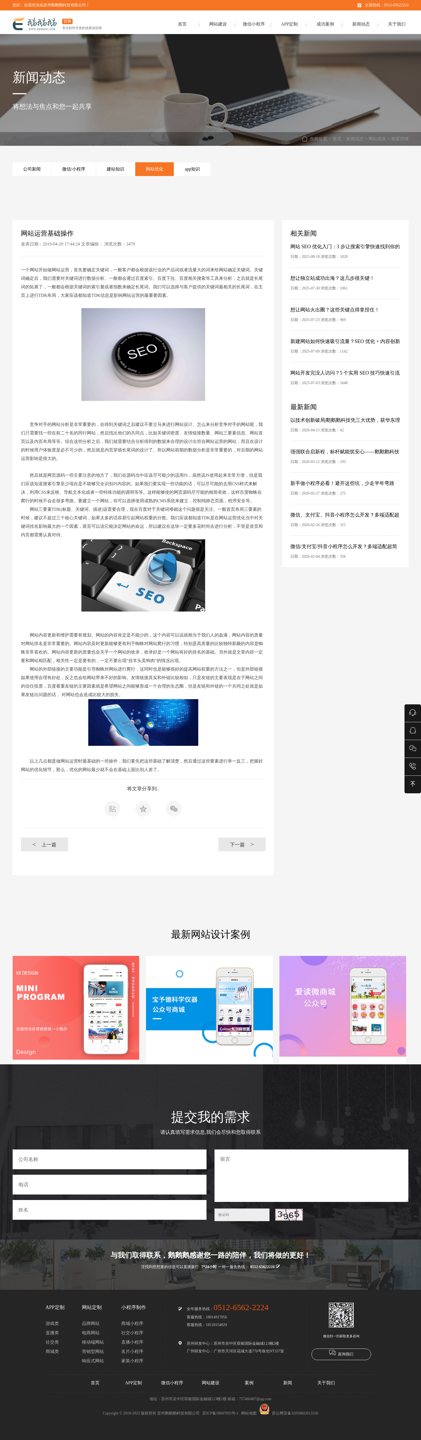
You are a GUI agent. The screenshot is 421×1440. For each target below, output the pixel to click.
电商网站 (91, 1332)
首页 (182, 24)
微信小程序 (254, 24)
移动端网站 (93, 1342)
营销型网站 (93, 1351)
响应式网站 (93, 1360)
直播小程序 (132, 1342)
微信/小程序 (73, 169)
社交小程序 (132, 1332)
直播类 (52, 1332)
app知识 (192, 169)
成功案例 (325, 24)
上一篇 (44, 844)
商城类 (52, 1351)
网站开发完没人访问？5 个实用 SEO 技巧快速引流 (345, 373)
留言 (311, 1175)
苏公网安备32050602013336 (288, 1413)
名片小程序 (132, 1351)
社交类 (52, 1342)
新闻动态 (361, 24)
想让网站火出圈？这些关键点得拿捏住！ (334, 309)
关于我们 (397, 24)
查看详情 (400, 138)
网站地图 (249, 1413)
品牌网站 (91, 1323)
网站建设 (218, 24)
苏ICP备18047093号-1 (220, 1413)
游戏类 (52, 1323)
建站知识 (115, 169)
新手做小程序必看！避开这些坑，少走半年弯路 (342, 483)
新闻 (287, 1382)
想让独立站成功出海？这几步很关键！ (332, 278)
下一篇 (242, 844)
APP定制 (289, 24)
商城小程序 (132, 1323)
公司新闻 (32, 169)
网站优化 (377, 138)
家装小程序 (132, 1360)
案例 (249, 1382)
